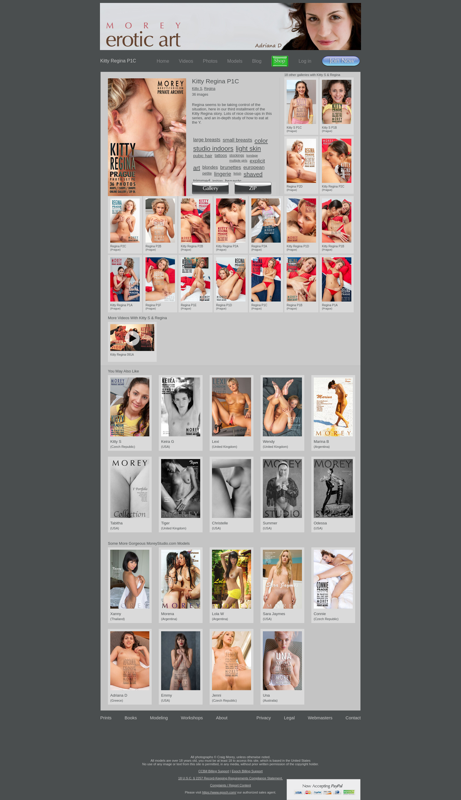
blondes (210, 167)
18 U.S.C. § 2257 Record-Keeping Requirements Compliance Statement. (230, 778)
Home (163, 61)
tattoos (221, 155)
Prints (105, 717)
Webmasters (320, 717)
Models (235, 61)
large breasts (207, 139)
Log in (304, 61)
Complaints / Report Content (230, 785)
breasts (233, 181)
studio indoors (213, 148)
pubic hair (202, 155)
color (261, 140)
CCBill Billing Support (213, 771)
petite (207, 173)
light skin (248, 148)
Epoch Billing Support (247, 771)
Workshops (192, 717)
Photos (210, 61)
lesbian (218, 181)
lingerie (222, 174)
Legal (289, 717)
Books (131, 717)
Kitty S (197, 89)
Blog (256, 61)
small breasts (237, 140)
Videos (186, 61)
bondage (252, 155)
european (254, 167)
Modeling (159, 717)
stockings (236, 155)
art (196, 168)
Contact (353, 717)
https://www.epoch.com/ (219, 792)
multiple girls (238, 160)
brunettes (230, 167)
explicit (257, 161)
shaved (253, 174)
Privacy (263, 717)
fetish (237, 173)
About (222, 717)
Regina (209, 89)
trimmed (201, 180)
